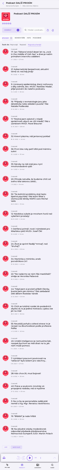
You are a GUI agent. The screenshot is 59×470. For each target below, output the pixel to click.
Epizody (7, 38)
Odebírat (11, 30)
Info (29, 38)
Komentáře (20, 38)
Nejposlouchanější (34, 45)
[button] (21, 4)
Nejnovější (14, 45)
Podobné (37, 38)
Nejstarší (23, 45)
